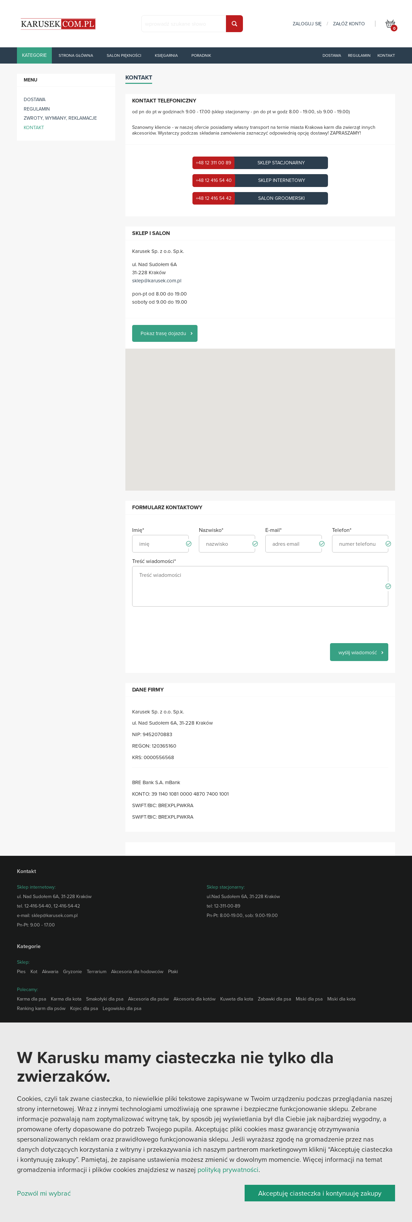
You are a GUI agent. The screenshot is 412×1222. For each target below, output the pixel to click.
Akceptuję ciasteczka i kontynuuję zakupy (320, 1193)
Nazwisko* (211, 529)
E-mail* (273, 529)
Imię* (138, 529)
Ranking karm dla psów (41, 1008)
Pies (21, 971)
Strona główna (76, 55)
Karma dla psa (31, 998)
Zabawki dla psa (274, 998)
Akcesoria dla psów (148, 998)
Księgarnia (166, 55)
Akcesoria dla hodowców (137, 971)
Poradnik (201, 55)
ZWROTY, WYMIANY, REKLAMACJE (60, 118)
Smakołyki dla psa (104, 998)
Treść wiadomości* (154, 561)
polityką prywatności (228, 1169)
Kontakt (386, 55)
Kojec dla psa (84, 1008)
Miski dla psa (309, 998)
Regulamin (359, 55)
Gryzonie (72, 971)
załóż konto (349, 23)
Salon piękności (124, 55)
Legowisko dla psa (122, 1008)
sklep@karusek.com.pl (156, 280)
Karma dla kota (66, 998)
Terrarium (96, 971)
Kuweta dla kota (236, 998)
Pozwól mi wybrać (44, 1193)
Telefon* (341, 529)
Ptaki (173, 971)
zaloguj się (307, 23)
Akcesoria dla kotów (194, 998)
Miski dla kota (341, 998)
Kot (33, 971)
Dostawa (332, 55)
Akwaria (50, 971)
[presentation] (183, 625)
